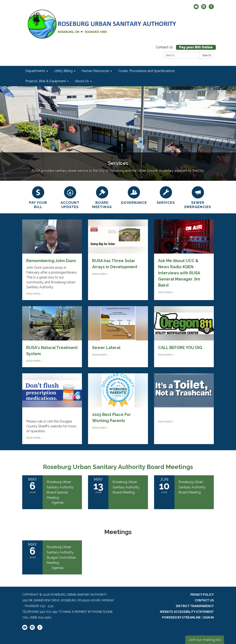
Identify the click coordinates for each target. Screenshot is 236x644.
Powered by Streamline (181, 617)
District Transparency (195, 606)
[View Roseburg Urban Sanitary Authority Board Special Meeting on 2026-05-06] (62, 489)
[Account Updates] (70, 197)
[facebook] (211, 8)
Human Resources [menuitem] (95, 71)
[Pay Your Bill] (38, 197)
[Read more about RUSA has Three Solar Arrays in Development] (118, 259)
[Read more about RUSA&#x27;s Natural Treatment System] (52, 336)
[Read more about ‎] (184, 408)
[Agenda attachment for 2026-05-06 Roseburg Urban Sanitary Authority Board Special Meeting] (57, 502)
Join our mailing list (205, 639)
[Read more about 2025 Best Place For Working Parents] (118, 408)
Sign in (208, 617)
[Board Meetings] (102, 197)
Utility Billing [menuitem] (63, 71)
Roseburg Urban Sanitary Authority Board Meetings (118, 466)
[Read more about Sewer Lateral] (118, 336)
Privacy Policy (202, 594)
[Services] (166, 195)
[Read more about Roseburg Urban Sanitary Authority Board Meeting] (118, 492)
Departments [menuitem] (35, 71)
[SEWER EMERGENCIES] (197, 197)
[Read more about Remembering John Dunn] (52, 259)
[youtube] (196, 8)
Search (206, 55)
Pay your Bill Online (196, 47)
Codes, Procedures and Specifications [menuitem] (146, 71)
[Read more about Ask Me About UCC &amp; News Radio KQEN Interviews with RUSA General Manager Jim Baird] (184, 259)
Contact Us (164, 47)
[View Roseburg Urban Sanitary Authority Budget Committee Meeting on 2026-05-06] (62, 554)
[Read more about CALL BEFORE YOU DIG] (184, 336)
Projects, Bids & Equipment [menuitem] (45, 81)
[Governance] (134, 195)
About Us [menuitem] (82, 81)
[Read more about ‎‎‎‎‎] (52, 408)
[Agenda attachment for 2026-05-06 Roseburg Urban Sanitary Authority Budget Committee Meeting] (57, 568)
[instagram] (203, 8)
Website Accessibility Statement (187, 611)
